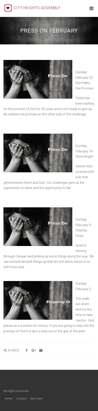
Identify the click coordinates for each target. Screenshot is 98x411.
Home (8, 398)
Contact (21, 398)
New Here (37, 398)
